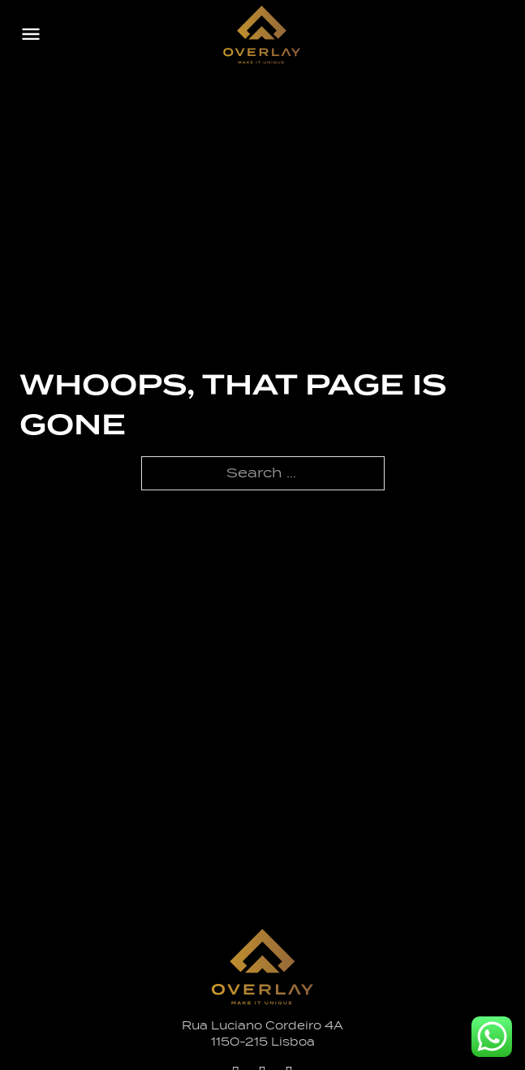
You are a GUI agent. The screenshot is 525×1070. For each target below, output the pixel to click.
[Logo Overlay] (262, 35)
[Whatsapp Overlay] (491, 1036)
